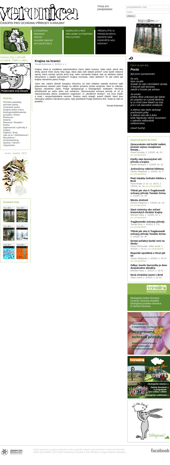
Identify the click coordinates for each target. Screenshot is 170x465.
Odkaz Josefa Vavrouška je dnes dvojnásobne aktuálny (148, 266)
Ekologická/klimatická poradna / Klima (14, 113)
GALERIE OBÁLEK (43, 40)
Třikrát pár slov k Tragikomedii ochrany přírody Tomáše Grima (148, 192)
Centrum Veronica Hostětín (144, 300)
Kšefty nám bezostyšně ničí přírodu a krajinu (146, 160)
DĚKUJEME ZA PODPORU (79, 34)
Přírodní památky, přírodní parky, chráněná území (12, 104)
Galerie (7, 120)
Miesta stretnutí (139, 200)
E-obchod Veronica (140, 306)
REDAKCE (39, 34)
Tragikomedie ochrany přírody (147, 221)
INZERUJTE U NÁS (75, 30)
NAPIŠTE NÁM (104, 37)
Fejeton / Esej (10, 132)
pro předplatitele (138, 155)
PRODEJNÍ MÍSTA (106, 34)
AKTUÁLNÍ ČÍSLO (43, 43)
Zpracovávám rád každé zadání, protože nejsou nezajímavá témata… (148, 147)
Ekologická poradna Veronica (145, 303)
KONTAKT (102, 43)
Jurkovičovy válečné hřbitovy (147, 168)
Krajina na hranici (47, 61)
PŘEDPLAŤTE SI (106, 30)
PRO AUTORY (73, 37)
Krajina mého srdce (13, 109)
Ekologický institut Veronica (144, 298)
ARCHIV (38, 37)
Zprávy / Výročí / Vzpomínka (11, 143)
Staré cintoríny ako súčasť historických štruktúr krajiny (146, 211)
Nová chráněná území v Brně (146, 275)
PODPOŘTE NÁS (106, 40)
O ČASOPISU (41, 30)
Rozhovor (8, 117)
